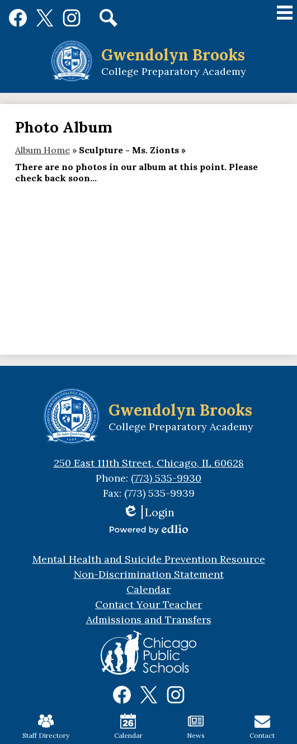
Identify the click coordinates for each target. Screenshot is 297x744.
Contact (262, 726)
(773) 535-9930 (166, 478)
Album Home (42, 150)
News (196, 726)
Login (148, 512)
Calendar (128, 726)
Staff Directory (45, 726)
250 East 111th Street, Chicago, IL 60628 (149, 462)
